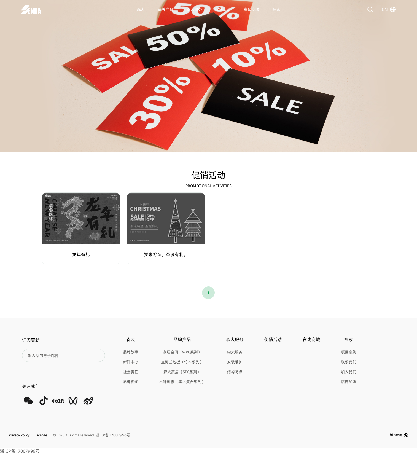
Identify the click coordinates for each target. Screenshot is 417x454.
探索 (276, 9)
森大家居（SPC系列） (182, 372)
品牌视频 (130, 382)
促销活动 (223, 9)
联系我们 (348, 362)
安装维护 (235, 362)
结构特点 (235, 372)
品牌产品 (165, 9)
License (41, 435)
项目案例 (348, 352)
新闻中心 (130, 362)
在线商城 (251, 9)
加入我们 (348, 372)
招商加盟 (348, 382)
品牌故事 (130, 352)
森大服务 (194, 9)
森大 (141, 9)
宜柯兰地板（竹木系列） (182, 362)
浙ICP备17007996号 (20, 451)
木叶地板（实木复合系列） (182, 382)
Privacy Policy (19, 435)
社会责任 (130, 372)
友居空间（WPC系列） (182, 352)
